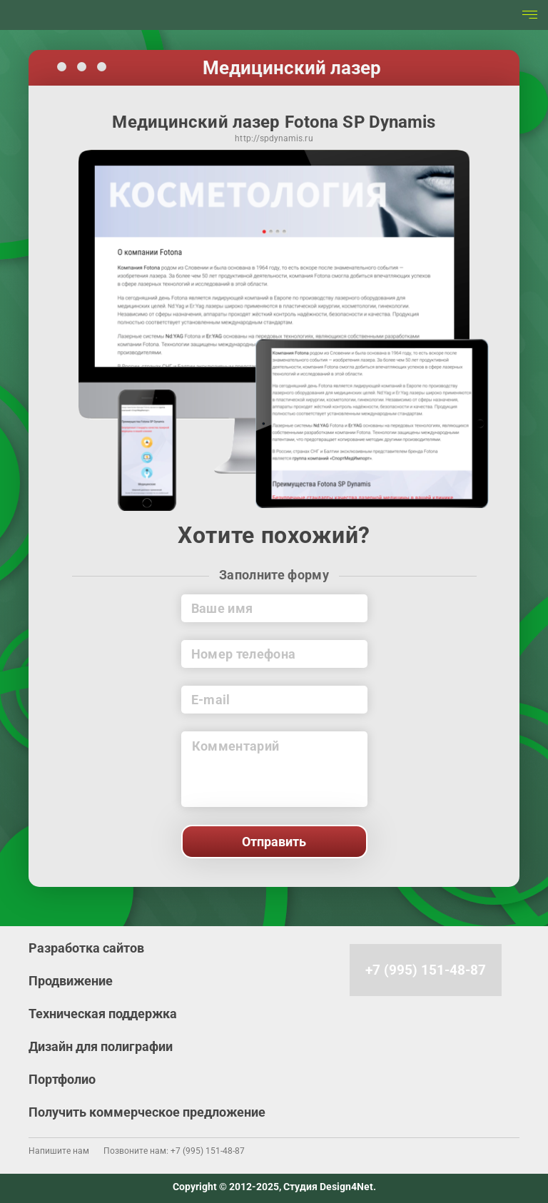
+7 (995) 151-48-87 (425, 970)
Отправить (274, 841)
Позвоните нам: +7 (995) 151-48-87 (174, 1151)
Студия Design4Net (328, 1186)
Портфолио (62, 1079)
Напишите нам (59, 1151)
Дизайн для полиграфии (101, 1046)
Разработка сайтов (86, 947)
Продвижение (71, 980)
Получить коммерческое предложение (147, 1112)
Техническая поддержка (103, 1013)
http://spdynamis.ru (274, 139)
